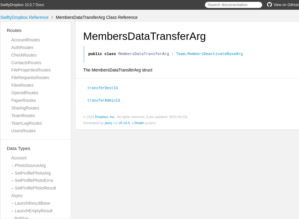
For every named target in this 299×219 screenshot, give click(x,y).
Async (17, 195)
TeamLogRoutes (26, 123)
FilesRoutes (22, 85)
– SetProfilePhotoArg (31, 173)
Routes (14, 30)
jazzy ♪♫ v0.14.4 (117, 123)
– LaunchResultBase (30, 203)
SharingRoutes (25, 108)
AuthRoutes (22, 47)
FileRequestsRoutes (30, 77)
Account (18, 157)
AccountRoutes (25, 39)
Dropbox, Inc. (105, 117)
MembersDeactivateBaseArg (215, 54)
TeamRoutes (23, 115)
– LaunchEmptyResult (32, 210)
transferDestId (105, 88)
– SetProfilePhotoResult (33, 188)
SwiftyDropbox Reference (24, 17)
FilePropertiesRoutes (31, 70)
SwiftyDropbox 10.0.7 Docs (22, 5)
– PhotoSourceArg (28, 165)
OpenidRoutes (24, 92)
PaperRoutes (23, 100)
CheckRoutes (24, 55)
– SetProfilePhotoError (32, 180)
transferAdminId (106, 100)
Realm (139, 123)
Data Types (18, 148)
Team (180, 54)
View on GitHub (283, 5)
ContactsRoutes (26, 62)
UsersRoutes (23, 130)
